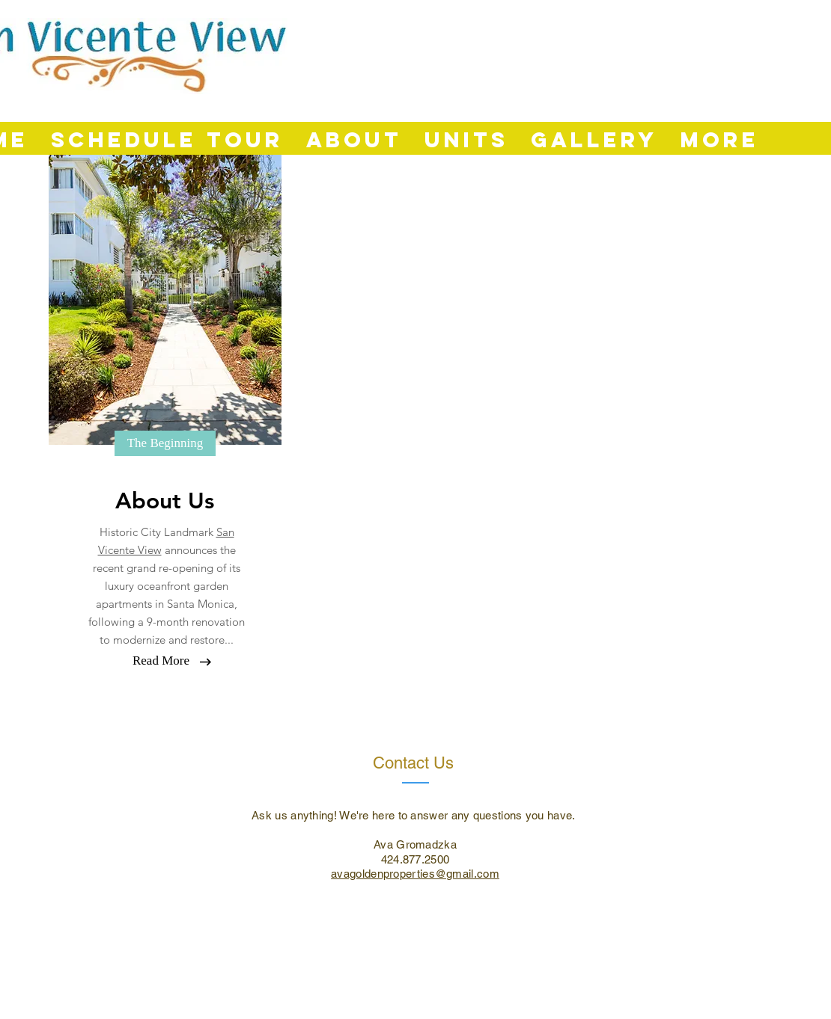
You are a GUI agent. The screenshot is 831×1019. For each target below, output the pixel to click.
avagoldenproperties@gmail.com (415, 873)
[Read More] (161, 661)
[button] (165, 443)
